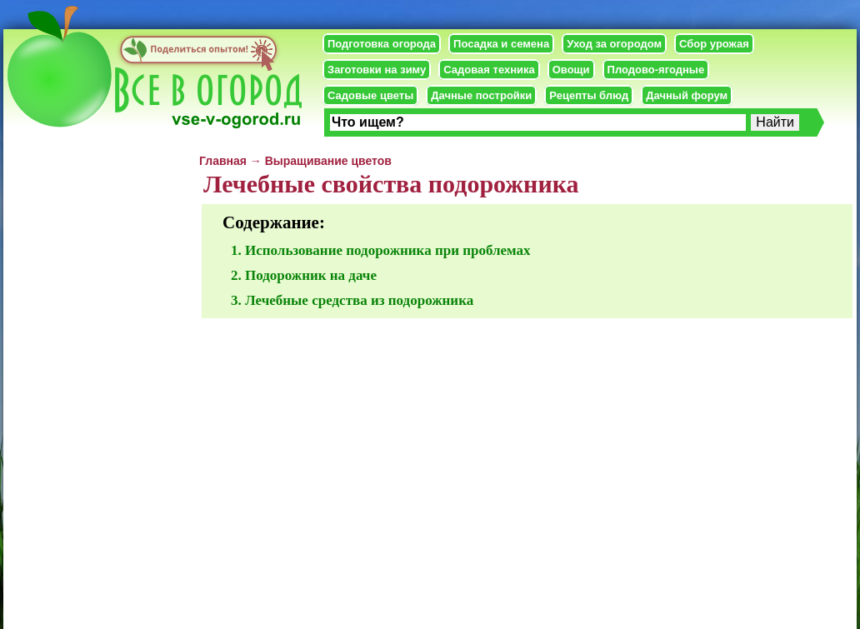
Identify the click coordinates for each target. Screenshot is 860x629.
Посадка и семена (501, 43)
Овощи (571, 69)
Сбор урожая (714, 43)
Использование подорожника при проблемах (388, 250)
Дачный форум (687, 95)
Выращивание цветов (328, 160)
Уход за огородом (614, 43)
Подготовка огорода (382, 43)
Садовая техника (488, 69)
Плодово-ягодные (656, 69)
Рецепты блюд (588, 95)
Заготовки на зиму (377, 69)
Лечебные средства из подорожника (359, 300)
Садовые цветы (370, 95)
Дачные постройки (481, 95)
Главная (223, 160)
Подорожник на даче (311, 275)
